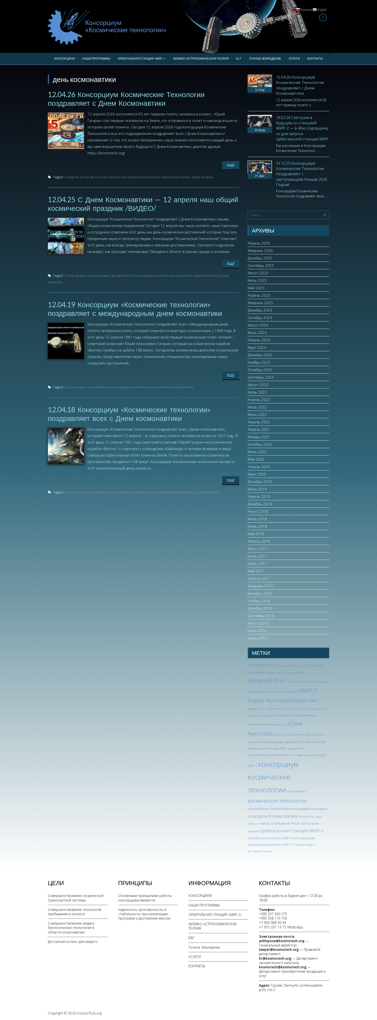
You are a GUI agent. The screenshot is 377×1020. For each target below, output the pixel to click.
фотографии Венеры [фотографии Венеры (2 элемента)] (260, 851)
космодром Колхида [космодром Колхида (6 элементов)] (265, 816)
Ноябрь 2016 (259, 600)
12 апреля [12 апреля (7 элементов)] (257, 665)
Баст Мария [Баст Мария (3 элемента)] (256, 672)
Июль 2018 (257, 518)
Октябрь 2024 (260, 317)
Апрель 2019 (259, 496)
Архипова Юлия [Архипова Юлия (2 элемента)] (291, 665)
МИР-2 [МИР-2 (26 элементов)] (308, 690)
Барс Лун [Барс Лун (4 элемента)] (316, 665)
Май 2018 (256, 533)
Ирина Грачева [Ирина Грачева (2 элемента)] (297, 681)
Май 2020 (256, 459)
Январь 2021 (259, 436)
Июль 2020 (257, 451)
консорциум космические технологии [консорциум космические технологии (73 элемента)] (273, 777)
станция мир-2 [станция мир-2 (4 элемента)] (304, 844)
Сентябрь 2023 (261, 377)
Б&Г (238, 58)
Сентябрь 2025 (261, 265)
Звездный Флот (122, 275)
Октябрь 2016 (260, 608)
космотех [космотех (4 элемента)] (306, 816)
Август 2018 (258, 511)
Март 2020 (257, 474)
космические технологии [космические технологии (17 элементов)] (277, 800)
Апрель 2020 (259, 466)
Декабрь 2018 (260, 503)
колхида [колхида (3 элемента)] (297, 755)
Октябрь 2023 (260, 369)
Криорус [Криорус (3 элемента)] (293, 691)
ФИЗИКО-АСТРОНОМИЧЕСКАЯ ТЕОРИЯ (201, 58)
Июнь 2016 (257, 638)
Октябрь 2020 (260, 444)
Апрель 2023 (259, 399)
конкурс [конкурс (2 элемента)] (308, 755)
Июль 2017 (257, 556)
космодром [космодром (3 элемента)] (319, 809)
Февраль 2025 (260, 302)
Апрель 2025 (259, 295)
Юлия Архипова (181, 387)
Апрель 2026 (259, 243)
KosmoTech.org (89, 1013)
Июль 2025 (257, 280)
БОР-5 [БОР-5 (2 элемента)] (305, 665)
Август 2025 (258, 272)
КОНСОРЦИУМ (64, 58)
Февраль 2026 (260, 250)
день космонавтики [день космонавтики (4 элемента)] (289, 734)
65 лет (84, 177)
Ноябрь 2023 (259, 362)
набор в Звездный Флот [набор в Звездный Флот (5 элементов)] (280, 823)
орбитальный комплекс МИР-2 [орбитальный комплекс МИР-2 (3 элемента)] (270, 838)
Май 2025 (256, 287)
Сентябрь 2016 (261, 615)
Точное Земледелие (265, 58)
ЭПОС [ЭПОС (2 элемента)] (283, 724)
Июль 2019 (257, 489)
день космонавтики (105, 177)
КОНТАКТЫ (315, 58)
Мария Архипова (206, 275)
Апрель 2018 (259, 541)
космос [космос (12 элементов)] (290, 816)
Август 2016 (258, 623)
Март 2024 (257, 347)
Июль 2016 (257, 630)
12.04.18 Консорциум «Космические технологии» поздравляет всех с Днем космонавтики (129, 413)
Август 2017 (258, 548)
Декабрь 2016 (260, 593)
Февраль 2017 (260, 585)
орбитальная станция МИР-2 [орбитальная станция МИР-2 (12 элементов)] (292, 830)
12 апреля (71, 177)
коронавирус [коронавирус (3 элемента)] (296, 791)
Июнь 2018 (257, 526)
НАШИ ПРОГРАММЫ (96, 58)
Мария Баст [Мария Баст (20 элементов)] (305, 700)
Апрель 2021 (259, 429)
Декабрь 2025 (260, 258)
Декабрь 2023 (260, 354)
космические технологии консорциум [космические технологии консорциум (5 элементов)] (279, 808)
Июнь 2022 (257, 414)
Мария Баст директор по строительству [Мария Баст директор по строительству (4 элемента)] (279, 708)
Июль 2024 (257, 332)
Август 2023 (258, 384)
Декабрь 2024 (260, 310)
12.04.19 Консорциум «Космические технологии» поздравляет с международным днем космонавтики (135, 308)
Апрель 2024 (259, 340)
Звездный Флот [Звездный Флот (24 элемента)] (267, 680)
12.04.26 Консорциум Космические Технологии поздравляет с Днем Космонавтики (126, 98)
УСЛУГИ (294, 58)
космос (185, 177)
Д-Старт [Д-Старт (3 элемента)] (300, 672)
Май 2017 (256, 571)
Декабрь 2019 (260, 481)
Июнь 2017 (257, 563)
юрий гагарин (202, 177)
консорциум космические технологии (149, 177)
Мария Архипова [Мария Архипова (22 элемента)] (269, 700)
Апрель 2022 (259, 421)
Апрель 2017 (259, 578)
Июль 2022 (257, 407)
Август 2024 (258, 325)
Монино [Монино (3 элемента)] (273, 724)
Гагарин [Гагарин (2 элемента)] (289, 672)
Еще (230, 165)
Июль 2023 (257, 392)
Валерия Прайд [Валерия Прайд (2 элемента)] (273, 672)
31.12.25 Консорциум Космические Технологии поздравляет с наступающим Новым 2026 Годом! (301, 174)
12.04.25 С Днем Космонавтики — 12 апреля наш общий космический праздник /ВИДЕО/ (143, 203)
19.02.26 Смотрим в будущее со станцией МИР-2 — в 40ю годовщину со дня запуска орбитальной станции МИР (302, 128)
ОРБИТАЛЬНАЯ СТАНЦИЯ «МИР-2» (142, 58)
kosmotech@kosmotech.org (282, 967)
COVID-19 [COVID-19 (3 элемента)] (273, 665)
